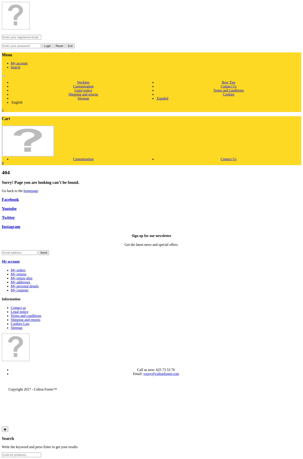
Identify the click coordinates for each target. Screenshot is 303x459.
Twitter (8, 217)
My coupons (19, 290)
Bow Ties (228, 82)
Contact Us (229, 86)
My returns (18, 274)
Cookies (228, 94)
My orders (18, 270)
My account (19, 63)
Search (15, 67)
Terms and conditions (228, 90)
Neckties (83, 82)
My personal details (25, 286)
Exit (70, 46)
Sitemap (83, 98)
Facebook (10, 199)
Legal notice (83, 90)
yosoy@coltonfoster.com (161, 374)
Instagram (11, 226)
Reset (59, 46)
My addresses (20, 282)
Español (162, 98)
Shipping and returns (83, 94)
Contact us (18, 308)
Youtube (9, 208)
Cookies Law (20, 324)
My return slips (21, 278)
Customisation (83, 86)
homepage (31, 191)
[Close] (5, 429)
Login (47, 46)
